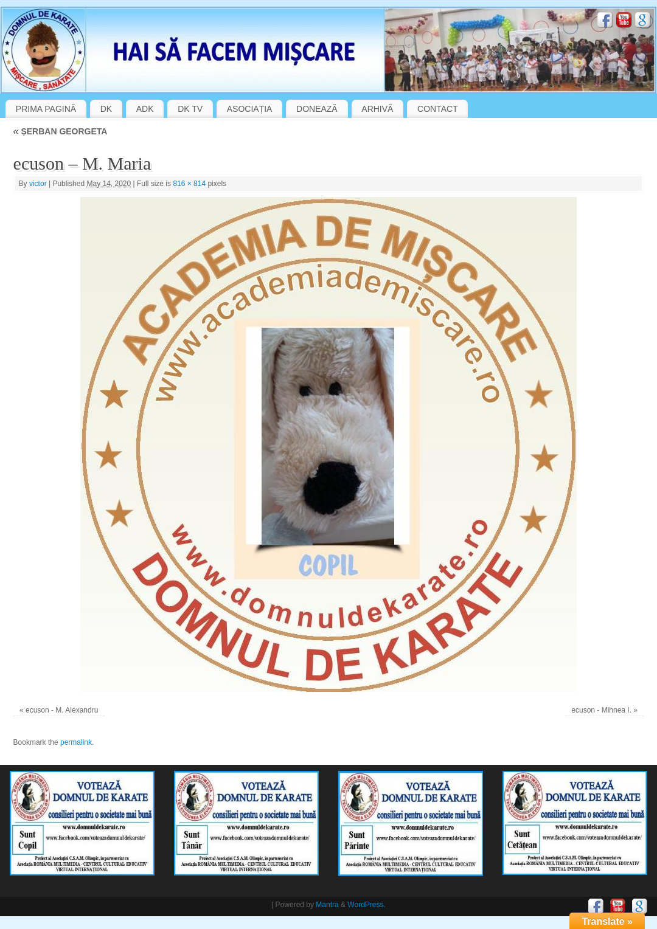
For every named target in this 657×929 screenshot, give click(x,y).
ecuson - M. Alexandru (62, 710)
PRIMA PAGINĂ (46, 109)
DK (106, 109)
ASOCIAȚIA (250, 109)
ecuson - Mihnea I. (601, 710)
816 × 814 (189, 183)
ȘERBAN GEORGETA (60, 131)
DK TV (190, 109)
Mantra (327, 904)
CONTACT (437, 109)
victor (38, 183)
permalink (76, 742)
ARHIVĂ (377, 109)
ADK (145, 109)
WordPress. (366, 904)
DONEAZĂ (317, 109)
